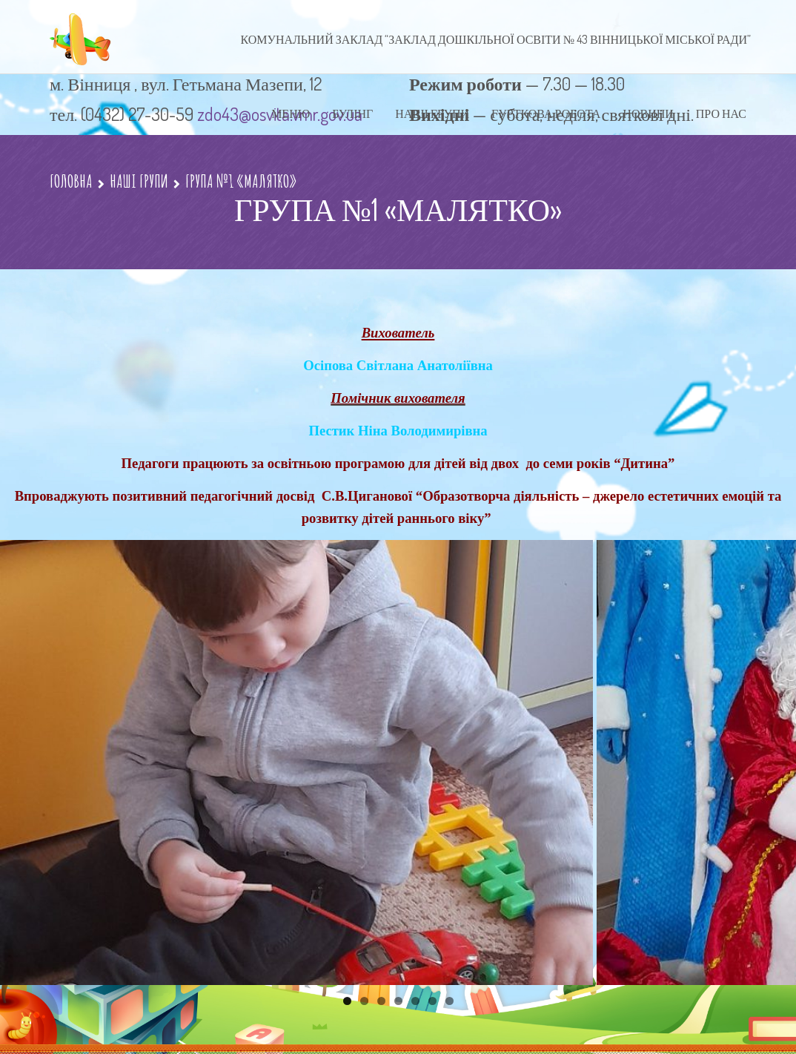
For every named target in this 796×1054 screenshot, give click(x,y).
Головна (71, 181)
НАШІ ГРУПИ (139, 181)
